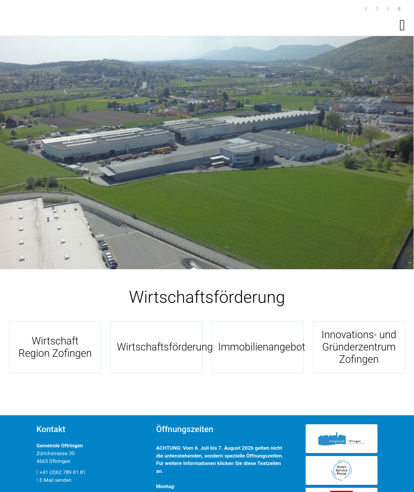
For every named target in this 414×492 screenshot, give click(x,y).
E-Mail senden (54, 480)
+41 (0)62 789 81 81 (61, 472)
